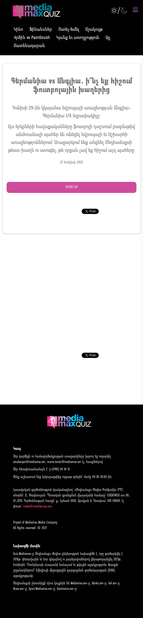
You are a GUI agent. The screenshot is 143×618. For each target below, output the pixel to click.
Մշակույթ (93, 29)
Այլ (108, 37)
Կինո (18, 29)
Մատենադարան (29, 45)
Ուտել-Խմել (68, 29)
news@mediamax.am (37, 507)
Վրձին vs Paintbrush (32, 37)
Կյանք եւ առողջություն (77, 37)
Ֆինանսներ (40, 29)
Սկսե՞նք (72, 187)
